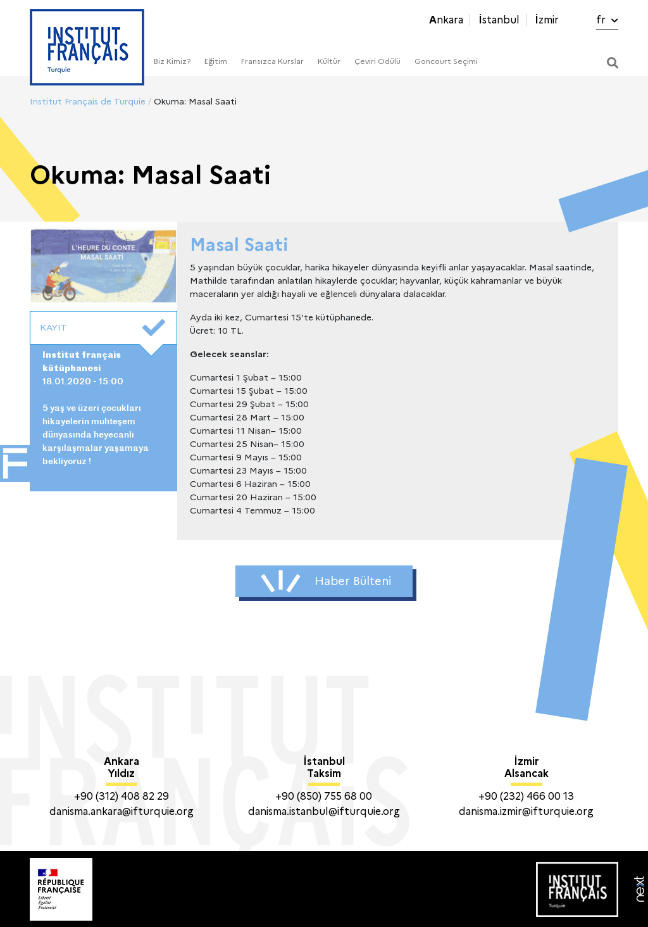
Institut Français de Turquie (88, 101)
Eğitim (215, 61)
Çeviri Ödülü (377, 61)
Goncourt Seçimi (446, 61)
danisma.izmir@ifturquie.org (526, 811)
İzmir (547, 20)
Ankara (446, 20)
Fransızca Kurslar (272, 61)
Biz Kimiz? (172, 61)
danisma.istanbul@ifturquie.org (324, 811)
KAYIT (102, 328)
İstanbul (499, 20)
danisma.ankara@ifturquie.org (121, 811)
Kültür (329, 61)
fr (607, 20)
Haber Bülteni (326, 581)
